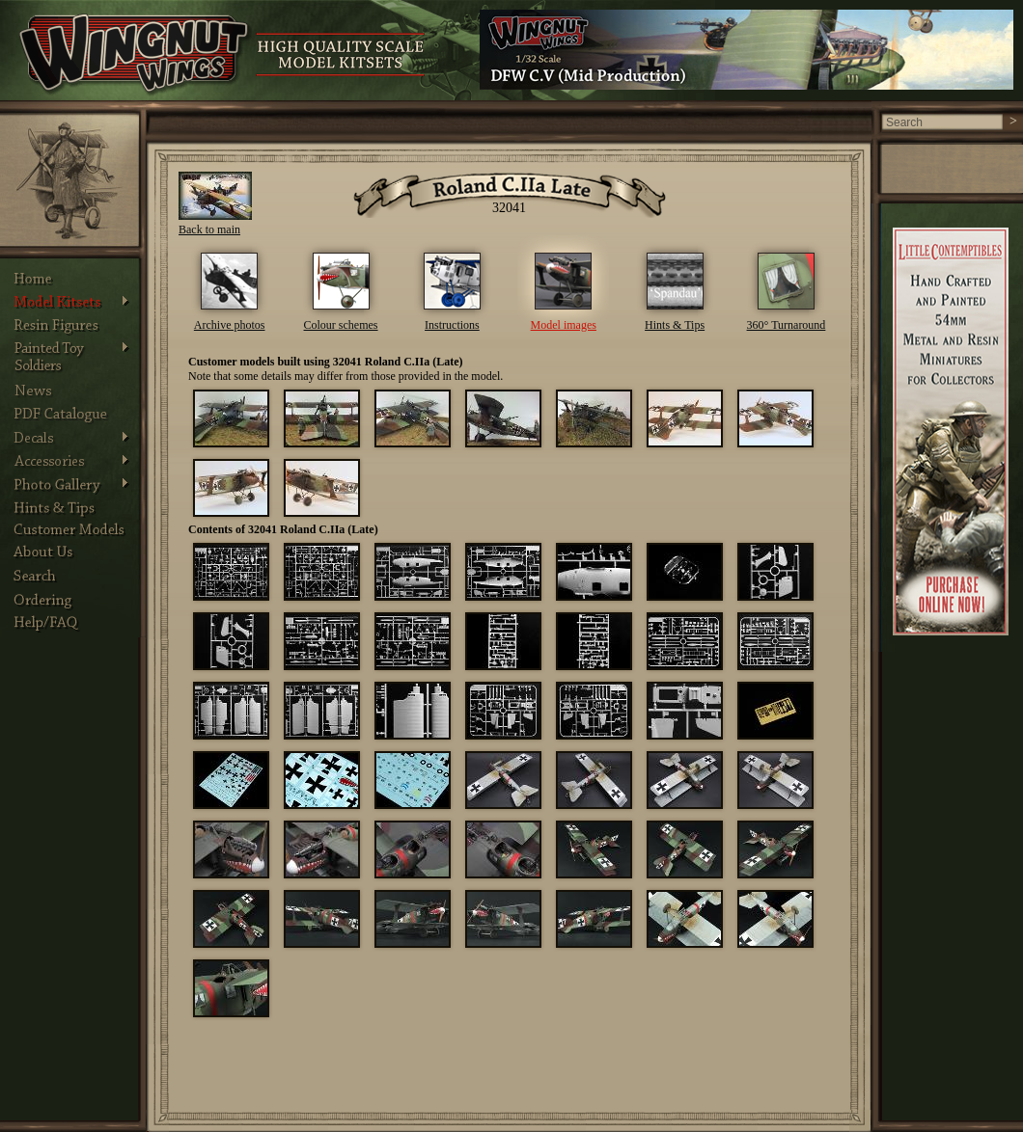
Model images (563, 325)
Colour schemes (341, 325)
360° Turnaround (786, 325)
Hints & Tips (675, 325)
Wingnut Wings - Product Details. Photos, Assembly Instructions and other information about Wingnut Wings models (135, 54)
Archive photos (229, 325)
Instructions (452, 325)
